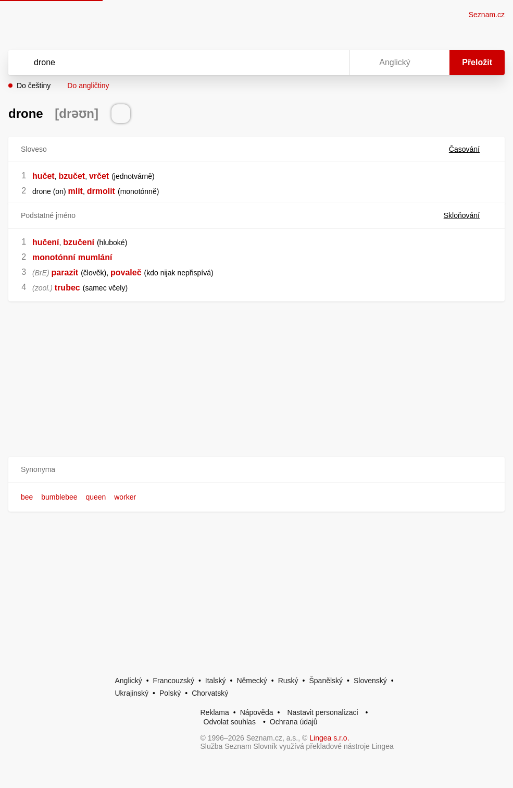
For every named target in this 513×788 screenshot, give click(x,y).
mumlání (95, 257)
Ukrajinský (132, 693)
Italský (215, 680)
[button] (256, 469)
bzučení (78, 242)
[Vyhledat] (165, 62)
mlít (75, 191)
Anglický (128, 680)
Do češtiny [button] (34, 85)
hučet (43, 176)
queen (95, 497)
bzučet (71, 176)
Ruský (288, 680)
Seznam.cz (487, 14)
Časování (470, 149)
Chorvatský (210, 693)
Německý (251, 680)
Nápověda (256, 712)
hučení (45, 242)
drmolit (101, 191)
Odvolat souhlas (230, 722)
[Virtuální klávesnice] (331, 62)
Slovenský (370, 680)
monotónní (54, 257)
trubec (67, 287)
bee (27, 497)
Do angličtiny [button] (88, 85)
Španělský (326, 680)
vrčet (99, 176)
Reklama (215, 712)
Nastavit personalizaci (322, 712)
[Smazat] (308, 62)
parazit (65, 272)
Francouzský (173, 680)
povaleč (126, 272)
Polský (170, 693)
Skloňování (468, 215)
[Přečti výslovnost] (120, 113)
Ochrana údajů (294, 722)
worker (125, 497)
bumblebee (59, 497)
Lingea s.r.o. (329, 738)
